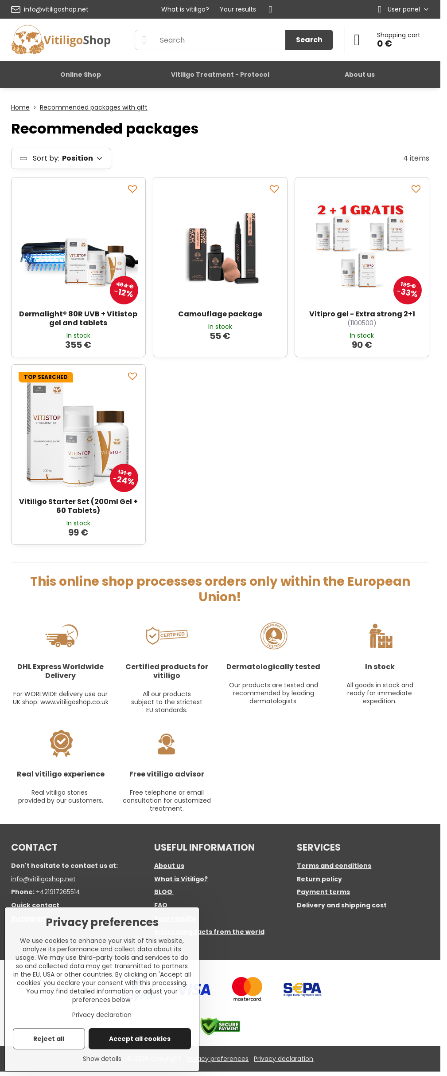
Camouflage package (220, 314)
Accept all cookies (140, 1038)
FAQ (160, 905)
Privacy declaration (283, 1058)
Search (309, 40)
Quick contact (35, 905)
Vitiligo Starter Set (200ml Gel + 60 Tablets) (78, 506)
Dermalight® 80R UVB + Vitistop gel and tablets (78, 318)
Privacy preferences (218, 1058)
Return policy (319, 879)
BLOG (163, 891)
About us (169, 865)
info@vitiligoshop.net (43, 879)
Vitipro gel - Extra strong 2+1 (362, 314)
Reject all (48, 1038)
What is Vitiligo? (181, 879)
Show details (102, 1059)
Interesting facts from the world (209, 931)
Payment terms (323, 891)
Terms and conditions (334, 865)
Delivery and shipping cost (342, 905)
